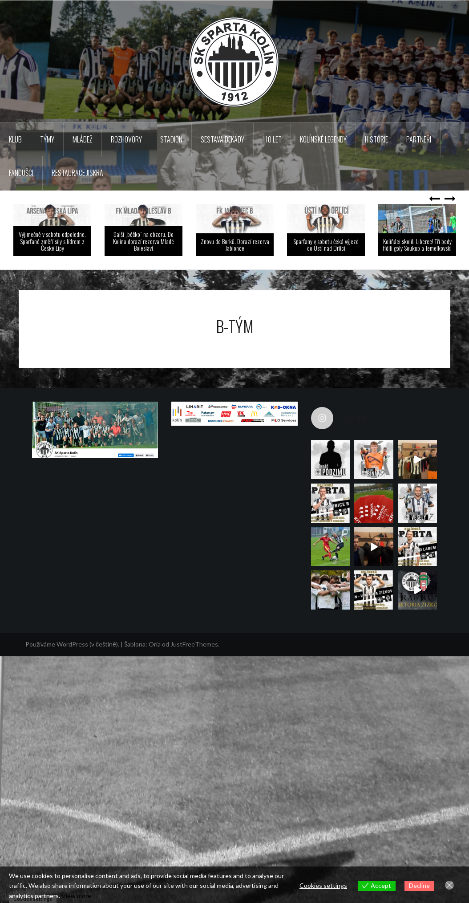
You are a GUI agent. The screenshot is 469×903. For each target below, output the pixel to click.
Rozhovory (126, 139)
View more (76, 895)
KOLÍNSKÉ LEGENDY (323, 139)
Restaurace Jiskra (77, 172)
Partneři (418, 139)
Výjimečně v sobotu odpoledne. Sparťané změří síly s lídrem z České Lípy (52, 240)
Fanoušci (21, 172)
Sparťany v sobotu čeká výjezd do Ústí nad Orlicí (326, 244)
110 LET (272, 139)
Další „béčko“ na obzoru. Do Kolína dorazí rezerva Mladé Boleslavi (143, 240)
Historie (376, 139)
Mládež (83, 139)
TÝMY (47, 139)
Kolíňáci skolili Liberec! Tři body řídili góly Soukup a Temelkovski (417, 244)
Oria (155, 686)
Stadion (171, 139)
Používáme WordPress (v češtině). (72, 686)
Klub (15, 139)
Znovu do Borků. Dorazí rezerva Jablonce (235, 244)
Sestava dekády (222, 139)
